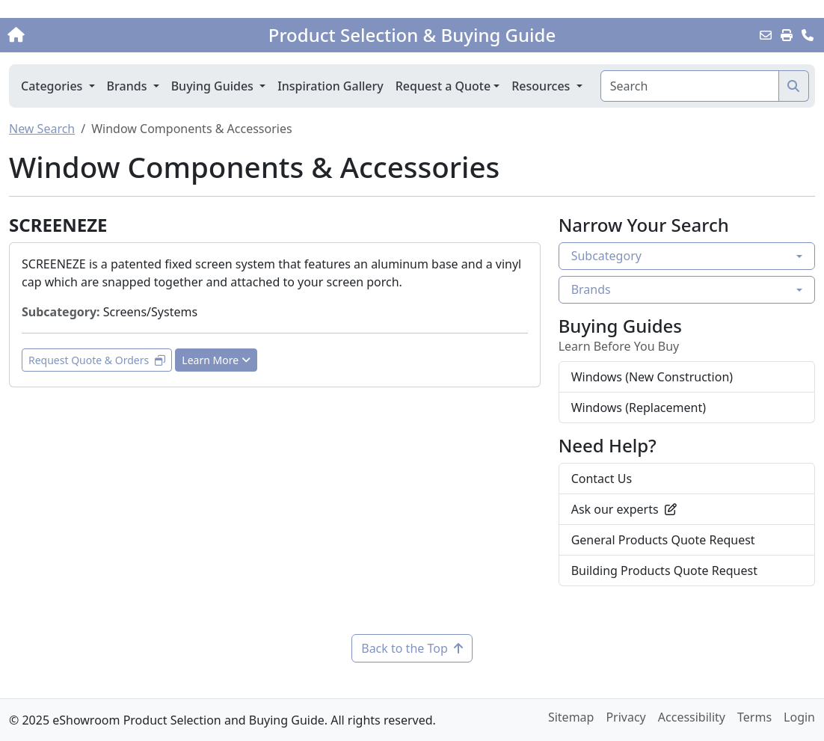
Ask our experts (624, 509)
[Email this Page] (766, 35)
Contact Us (601, 478)
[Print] (787, 35)
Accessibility (691, 717)
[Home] (86, 35)
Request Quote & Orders (96, 360)
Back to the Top (412, 648)
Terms (754, 717)
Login (799, 717)
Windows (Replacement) (638, 407)
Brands (591, 289)
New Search (42, 128)
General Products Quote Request (663, 540)
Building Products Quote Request (664, 570)
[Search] (689, 86)
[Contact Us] (808, 35)
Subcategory (606, 255)
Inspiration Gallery (330, 86)
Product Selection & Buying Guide (412, 35)
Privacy (625, 717)
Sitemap (571, 717)
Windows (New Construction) (652, 377)
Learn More (216, 360)
